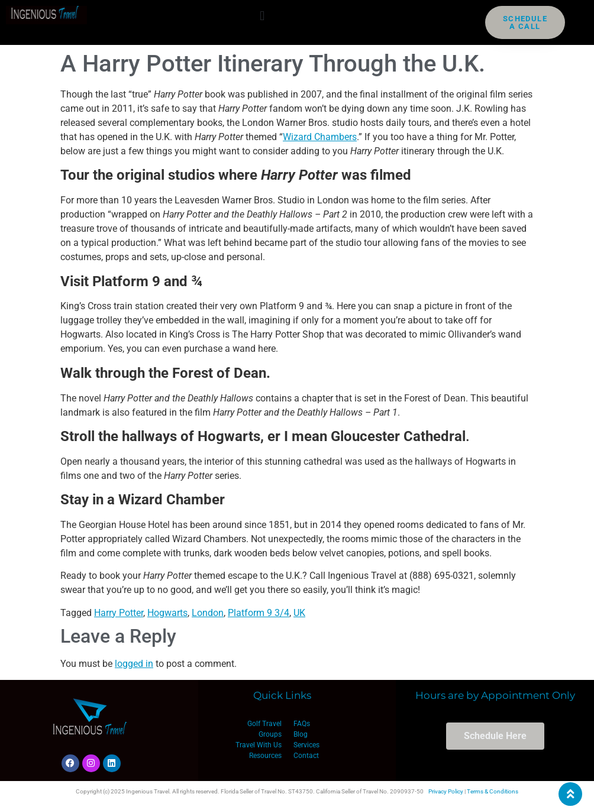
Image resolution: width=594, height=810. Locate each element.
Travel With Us (258, 745)
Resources (265, 755)
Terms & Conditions (492, 791)
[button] (262, 15)
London (208, 612)
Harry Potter (118, 612)
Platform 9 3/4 (258, 612)
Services (306, 745)
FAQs (301, 724)
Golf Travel (264, 724)
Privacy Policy (445, 791)
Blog (300, 734)
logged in (134, 663)
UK (299, 612)
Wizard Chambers (320, 136)
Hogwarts (167, 612)
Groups (270, 734)
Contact (306, 755)
